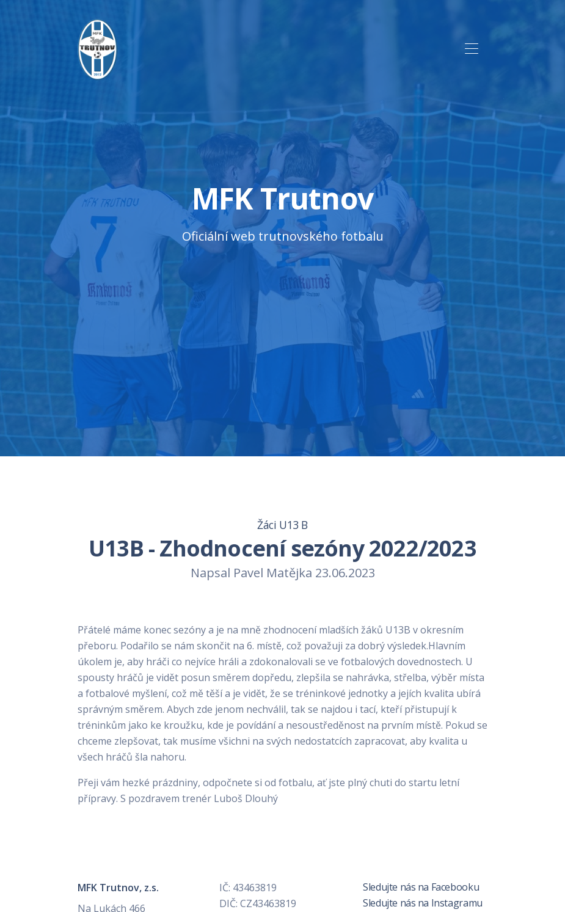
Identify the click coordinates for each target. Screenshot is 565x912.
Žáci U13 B (282, 524)
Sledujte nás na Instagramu (422, 903)
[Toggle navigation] (472, 49)
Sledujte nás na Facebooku (420, 887)
